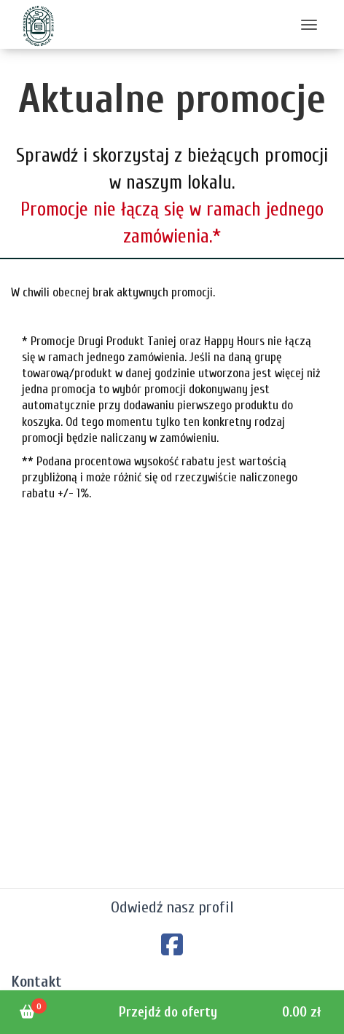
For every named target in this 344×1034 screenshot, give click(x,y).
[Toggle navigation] (309, 24)
